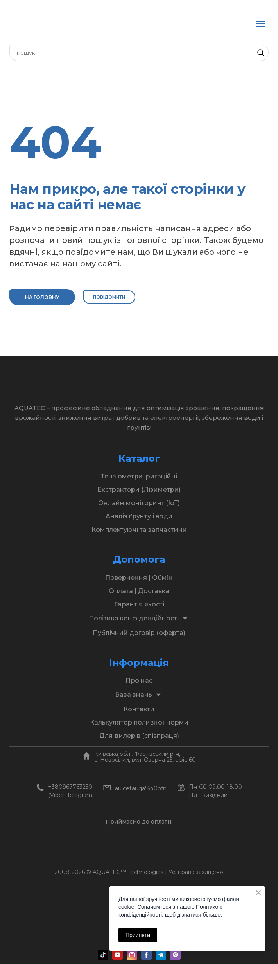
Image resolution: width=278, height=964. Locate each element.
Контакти (139, 709)
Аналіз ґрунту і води (139, 516)
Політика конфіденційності (134, 618)
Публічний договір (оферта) (139, 633)
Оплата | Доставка (139, 591)
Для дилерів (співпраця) (139, 735)
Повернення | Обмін (139, 577)
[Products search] (139, 53)
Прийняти (138, 935)
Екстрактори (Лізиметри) (139, 489)
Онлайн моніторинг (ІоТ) (139, 503)
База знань (133, 694)
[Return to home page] (89, 24)
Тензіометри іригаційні (139, 476)
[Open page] (86, 756)
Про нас (139, 680)
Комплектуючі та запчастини (139, 529)
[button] (260, 53)
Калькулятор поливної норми (139, 722)
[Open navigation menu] (261, 24)
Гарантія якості (139, 604)
